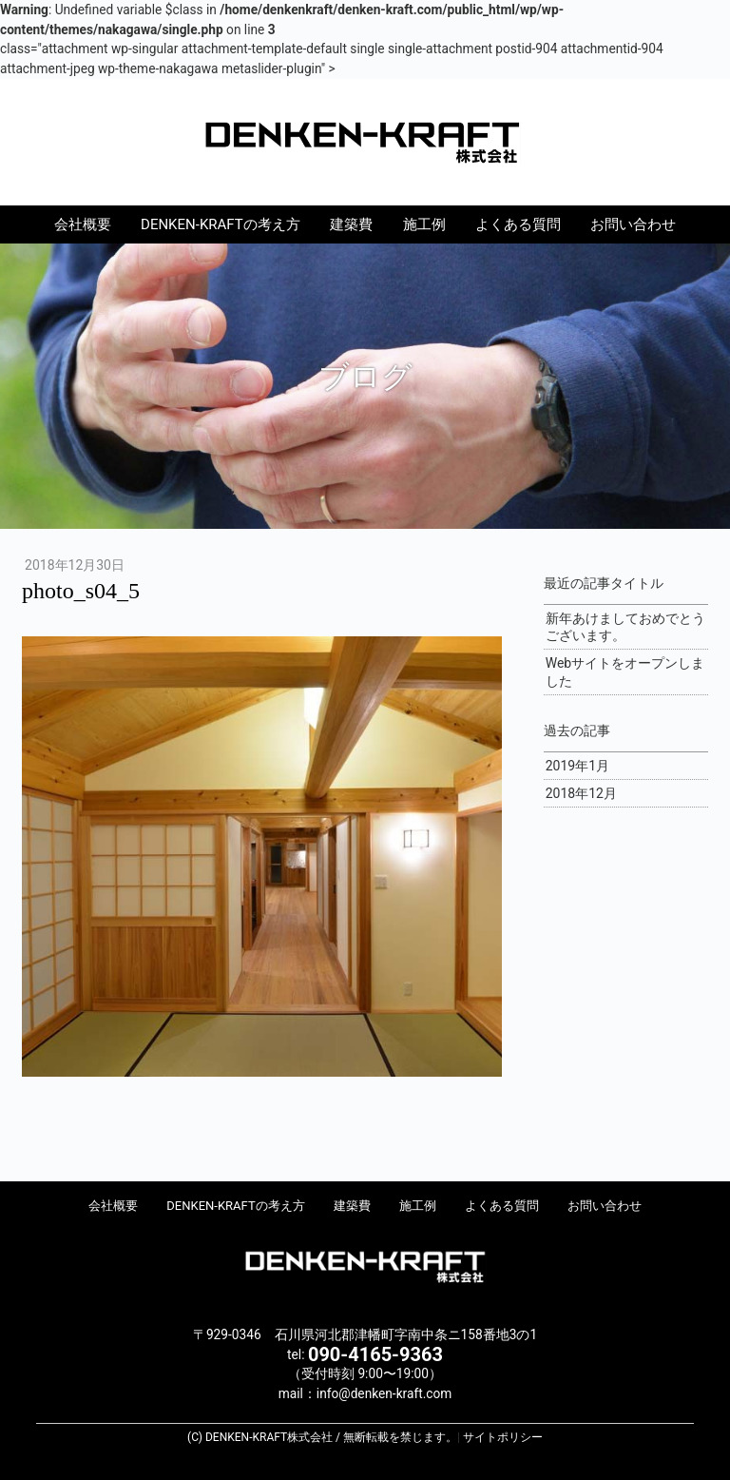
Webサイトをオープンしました (625, 671)
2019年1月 (577, 765)
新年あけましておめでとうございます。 (625, 627)
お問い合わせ (633, 224)
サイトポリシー (503, 1437)
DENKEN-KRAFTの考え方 (220, 224)
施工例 (424, 224)
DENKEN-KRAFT (365, 140)
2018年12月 (581, 793)
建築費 (351, 224)
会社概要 (82, 224)
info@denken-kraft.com (384, 1393)
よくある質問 (518, 224)
